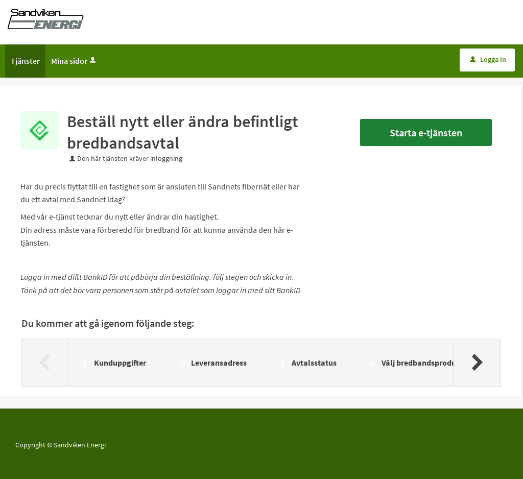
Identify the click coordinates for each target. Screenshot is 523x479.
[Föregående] (45, 362)
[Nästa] (477, 362)
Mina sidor (74, 61)
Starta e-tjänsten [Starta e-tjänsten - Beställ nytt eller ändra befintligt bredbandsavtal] (426, 132)
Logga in (488, 59)
